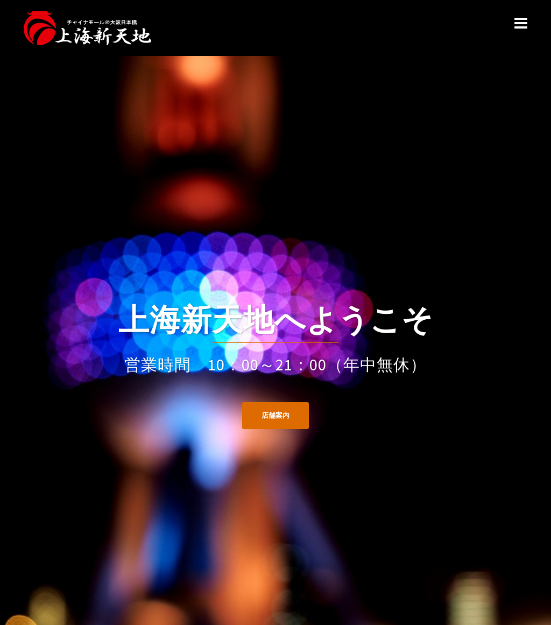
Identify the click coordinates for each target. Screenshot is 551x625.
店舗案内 (275, 415)
